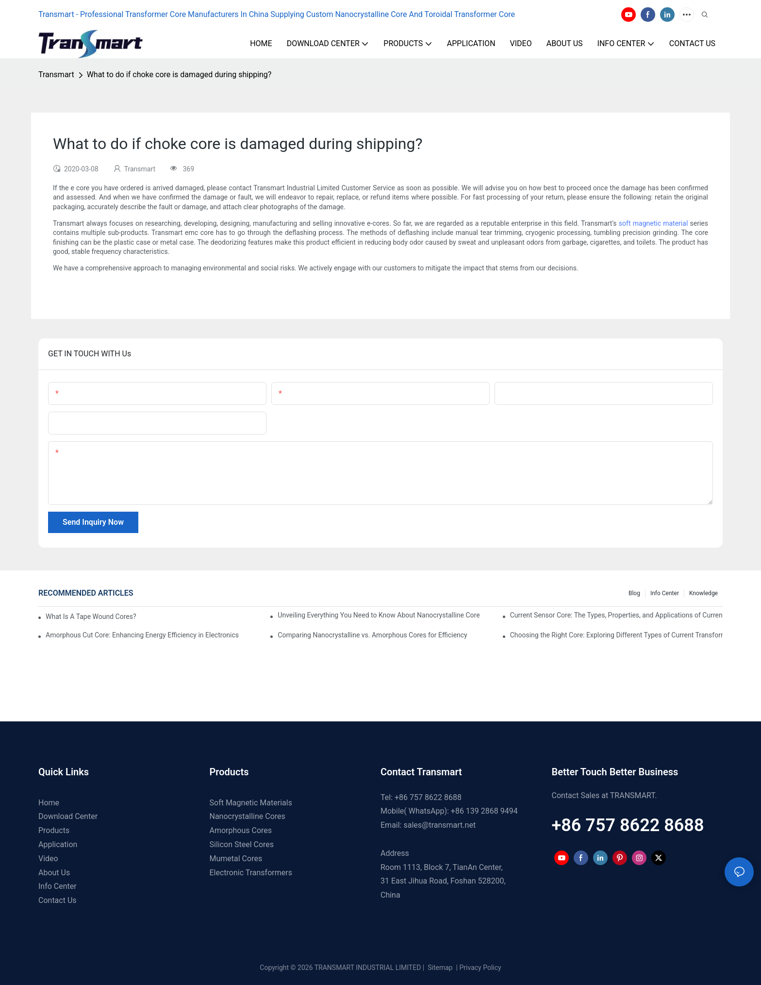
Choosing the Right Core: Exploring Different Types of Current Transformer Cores (616, 635)
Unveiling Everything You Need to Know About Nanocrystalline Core (379, 615)
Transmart (56, 74)
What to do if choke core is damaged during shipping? (179, 74)
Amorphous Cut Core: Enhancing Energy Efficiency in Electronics (142, 635)
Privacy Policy (480, 967)
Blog (634, 593)
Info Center (664, 593)
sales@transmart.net (439, 825)
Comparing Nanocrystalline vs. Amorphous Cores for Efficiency (372, 635)
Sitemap (439, 967)
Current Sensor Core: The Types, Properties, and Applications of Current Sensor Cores (616, 615)
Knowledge (703, 593)
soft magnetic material (653, 223)
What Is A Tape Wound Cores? (91, 616)
